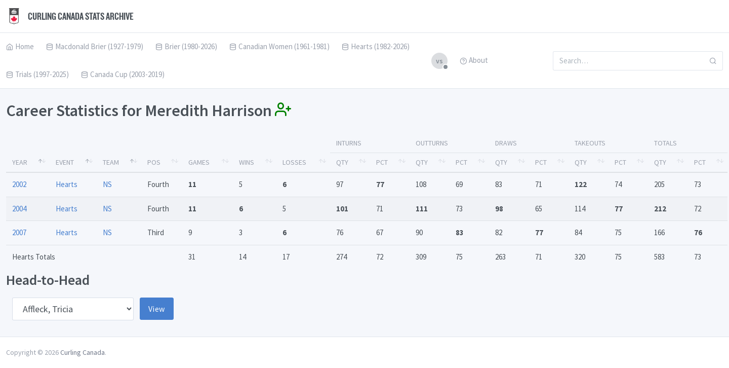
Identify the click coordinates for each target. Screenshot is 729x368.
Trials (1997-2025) (37, 74)
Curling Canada (82, 352)
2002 (19, 184)
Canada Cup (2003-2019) (123, 74)
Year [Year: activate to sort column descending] (19, 162)
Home (20, 46)
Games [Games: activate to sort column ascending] (199, 162)
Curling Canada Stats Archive (70, 16)
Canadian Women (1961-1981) (279, 46)
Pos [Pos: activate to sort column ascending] (153, 162)
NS (107, 184)
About (474, 60)
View (156, 309)
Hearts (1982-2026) (376, 46)
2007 (19, 232)
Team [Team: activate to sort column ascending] (111, 162)
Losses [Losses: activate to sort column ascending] (294, 162)
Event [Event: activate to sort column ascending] (65, 162)
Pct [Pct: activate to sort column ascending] (382, 162)
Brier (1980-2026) (186, 46)
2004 (19, 208)
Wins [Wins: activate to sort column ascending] (246, 162)
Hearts (66, 184)
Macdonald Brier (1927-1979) (94, 46)
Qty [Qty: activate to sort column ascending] (342, 162)
